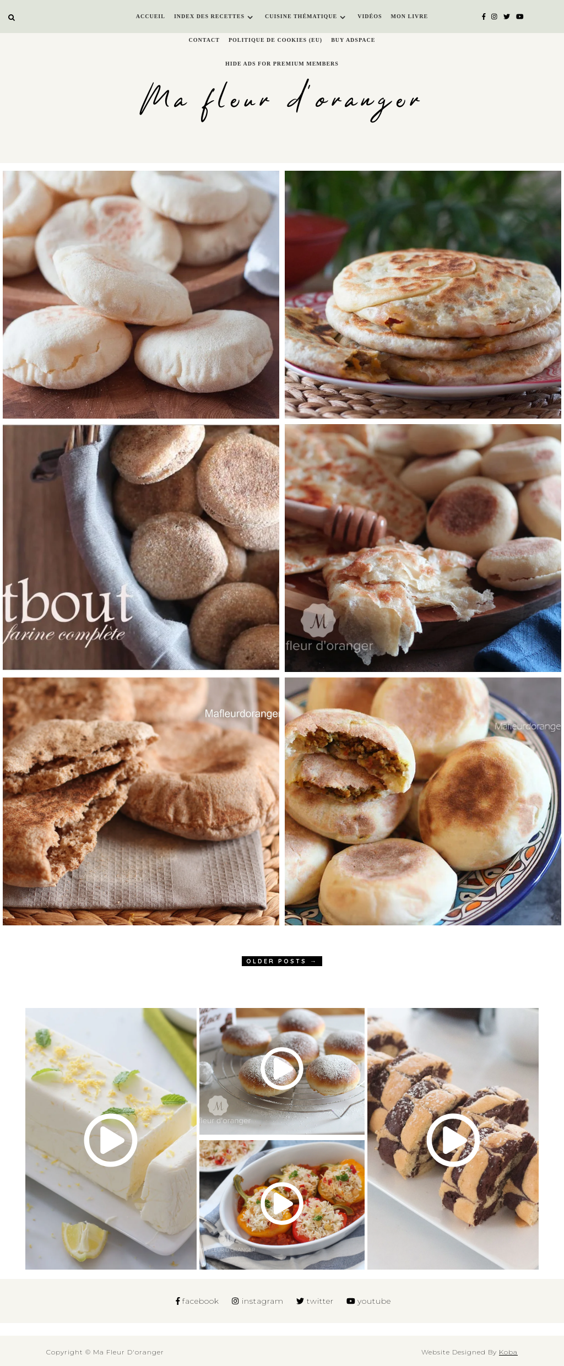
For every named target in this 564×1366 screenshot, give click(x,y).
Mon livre (410, 16)
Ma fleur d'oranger (282, 100)
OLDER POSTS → (282, 961)
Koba (508, 1352)
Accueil (150, 16)
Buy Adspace (353, 40)
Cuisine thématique (301, 16)
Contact (204, 40)
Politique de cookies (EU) (275, 40)
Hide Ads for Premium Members (282, 64)
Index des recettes (209, 16)
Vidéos (369, 16)
